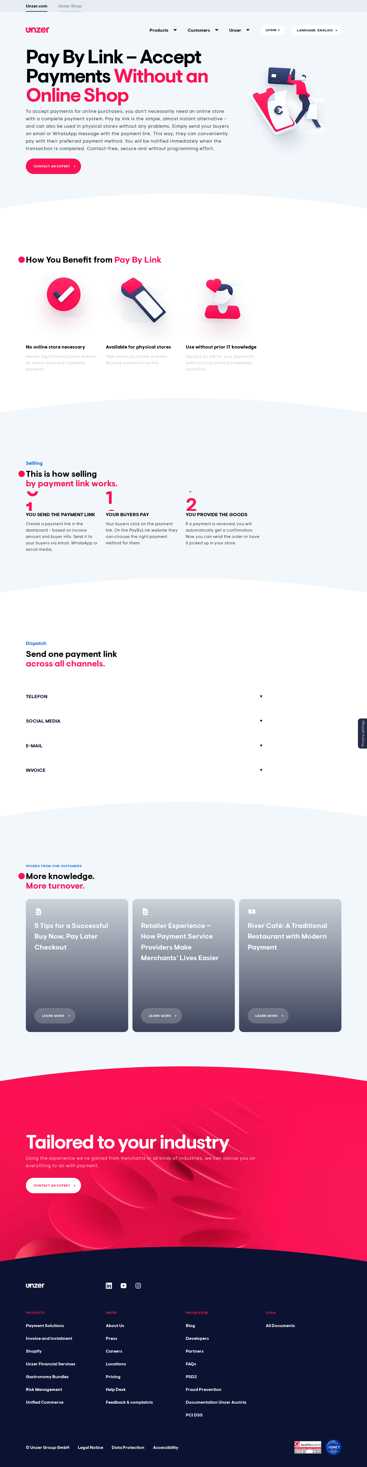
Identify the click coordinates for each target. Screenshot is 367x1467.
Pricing (113, 1376)
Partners (195, 1351)
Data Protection (128, 1447)
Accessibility (165, 1447)
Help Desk (116, 1389)
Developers (197, 1338)
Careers (114, 1351)
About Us (115, 1325)
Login (271, 30)
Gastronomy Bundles (47, 1376)
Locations (116, 1363)
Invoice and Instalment (49, 1338)
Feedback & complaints (129, 1402)
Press (111, 1338)
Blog (190, 1325)
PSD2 (191, 1376)
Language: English (314, 30)
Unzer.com (36, 5)
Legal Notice (90, 1447)
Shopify (34, 1351)
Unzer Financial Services (50, 1363)
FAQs (191, 1363)
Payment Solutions (45, 1325)
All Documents (280, 1325)
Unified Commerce (44, 1402)
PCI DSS (194, 1414)
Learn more (53, 1016)
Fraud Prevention (203, 1389)
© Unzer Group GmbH (47, 1447)
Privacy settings (363, 734)
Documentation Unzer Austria (216, 1402)
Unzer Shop (70, 5)
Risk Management (44, 1389)
